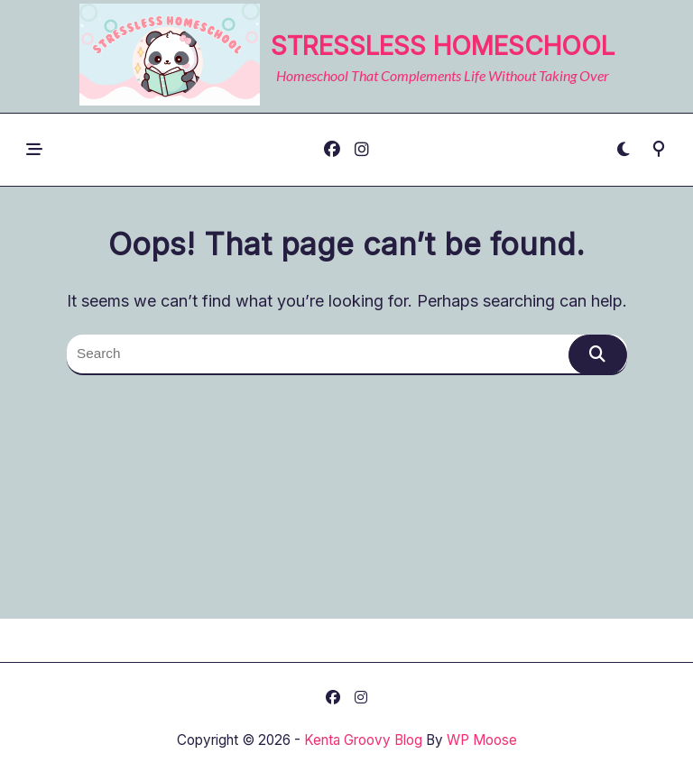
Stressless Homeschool (442, 46)
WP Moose (482, 740)
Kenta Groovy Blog (363, 740)
